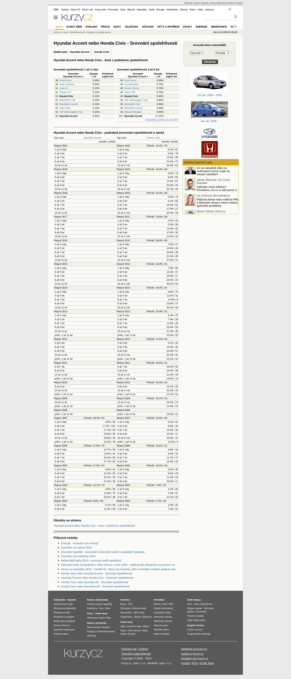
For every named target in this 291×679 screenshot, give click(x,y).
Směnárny (92, 608)
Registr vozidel (194, 608)
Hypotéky (142, 9)
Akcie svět (87, 9)
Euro (101, 608)
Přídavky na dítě (62, 612)
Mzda (102, 618)
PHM (130, 630)
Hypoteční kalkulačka (64, 629)
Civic (157, 137)
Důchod (147, 26)
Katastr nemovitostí (163, 608)
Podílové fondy (138, 608)
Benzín (137, 630)
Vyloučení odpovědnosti (136, 653)
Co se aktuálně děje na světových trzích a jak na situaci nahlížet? (213, 175)
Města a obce (160, 604)
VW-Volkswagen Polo (70, 112)
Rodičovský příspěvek (64, 621)
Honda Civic (101, 51)
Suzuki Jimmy (131, 88)
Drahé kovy (126, 622)
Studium (239, 3)
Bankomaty (102, 600)
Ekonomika (125, 612)
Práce (193, 9)
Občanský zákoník (163, 621)
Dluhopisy (125, 608)
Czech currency (195, 629)
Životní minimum (62, 625)
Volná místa (101, 613)
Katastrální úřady (162, 612)
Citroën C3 (65, 92)
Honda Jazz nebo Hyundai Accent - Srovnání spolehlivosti (96, 573)
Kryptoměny (126, 617)
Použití (185, 663)
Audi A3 (63, 88)
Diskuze (209, 9)
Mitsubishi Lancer (68, 104)
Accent (97, 137)
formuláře (165, 634)
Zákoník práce (161, 625)
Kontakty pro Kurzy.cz (194, 658)
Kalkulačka (172, 9)
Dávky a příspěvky (97, 623)
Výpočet (71, 600)
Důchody (91, 635)
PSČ (171, 604)
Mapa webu (199, 620)
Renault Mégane (133, 112)
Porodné (105, 627)
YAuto (213, 3)
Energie (160, 9)
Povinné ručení (61, 634)
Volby (189, 620)
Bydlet (231, 3)
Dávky (187, 26)
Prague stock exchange (198, 634)
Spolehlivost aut (77, 32)
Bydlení (91, 26)
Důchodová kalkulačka (65, 608)
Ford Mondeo (131, 84)
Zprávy (65, 9)
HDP (135, 612)
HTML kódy (207, 663)
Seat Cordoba (66, 84)
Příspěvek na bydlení (64, 617)
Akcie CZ (75, 9)
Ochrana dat (129, 648)
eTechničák (200, 611)
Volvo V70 (129, 92)
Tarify (152, 9)
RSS (195, 663)
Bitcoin (131, 9)
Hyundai (88, 137)
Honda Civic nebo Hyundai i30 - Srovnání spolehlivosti (94, 582)
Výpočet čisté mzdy (63, 604)
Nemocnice (219, 26)
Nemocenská (93, 627)
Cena (196, 604)
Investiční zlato (134, 626)
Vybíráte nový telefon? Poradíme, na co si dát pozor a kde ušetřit (217, 194)
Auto (65, 32)
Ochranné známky (163, 617)
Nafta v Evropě (127, 634)
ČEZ (130, 604)
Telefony (132, 26)
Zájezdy (205, 3)
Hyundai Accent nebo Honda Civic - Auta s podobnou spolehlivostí (94, 525)
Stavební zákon (161, 629)
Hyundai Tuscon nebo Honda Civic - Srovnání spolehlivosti (97, 577)
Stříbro (146, 626)
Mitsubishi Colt (67, 100)
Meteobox (222, 3)
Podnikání (159, 600)
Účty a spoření (168, 26)
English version (195, 625)
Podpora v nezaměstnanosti (101, 631)
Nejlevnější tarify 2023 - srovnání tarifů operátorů (91, 560)
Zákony (184, 9)
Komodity (113, 9)
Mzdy (117, 26)
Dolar (107, 608)
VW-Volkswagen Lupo (136, 100)
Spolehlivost (206, 604)
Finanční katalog (195, 616)
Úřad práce (92, 618)
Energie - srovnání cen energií (79, 543)
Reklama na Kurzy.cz (194, 648)
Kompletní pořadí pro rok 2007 (162, 119)
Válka (200, 9)
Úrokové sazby (94, 604)
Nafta (145, 630)
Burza (123, 604)
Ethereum (147, 617)
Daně (156, 634)
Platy (108, 618)
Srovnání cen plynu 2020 (76, 547)
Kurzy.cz (57, 32)
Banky (90, 600)
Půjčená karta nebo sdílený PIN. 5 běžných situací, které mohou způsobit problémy (218, 207)
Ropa (123, 630)
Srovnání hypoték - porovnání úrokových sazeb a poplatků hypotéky (103, 551)
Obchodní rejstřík (192, 3)
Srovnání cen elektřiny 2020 (78, 556)
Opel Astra (65, 108)
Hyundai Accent (79, 51)
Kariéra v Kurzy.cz (192, 653)
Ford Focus (65, 80)
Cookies (143, 648)
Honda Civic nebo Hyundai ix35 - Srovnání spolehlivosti (95, 586)
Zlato (123, 9)
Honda (149, 137)
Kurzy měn (100, 9)
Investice (125, 600)
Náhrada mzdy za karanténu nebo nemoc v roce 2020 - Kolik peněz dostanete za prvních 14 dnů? (120, 564)
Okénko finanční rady (198, 162)
